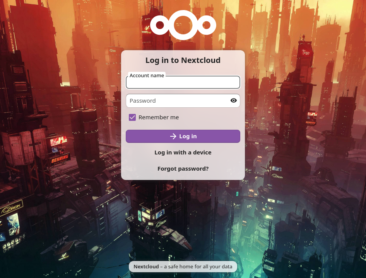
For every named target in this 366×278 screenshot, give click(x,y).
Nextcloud (146, 266)
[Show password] (233, 100)
